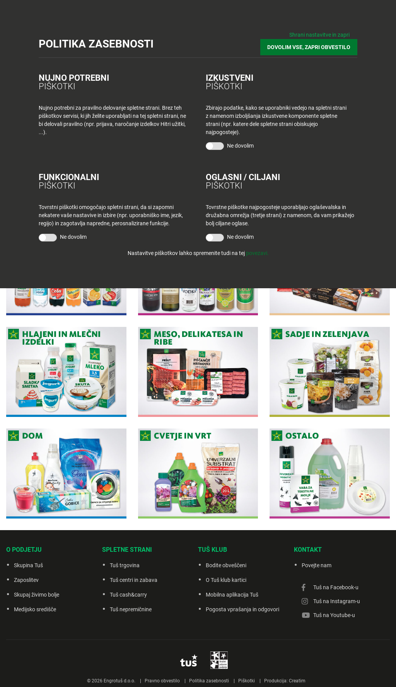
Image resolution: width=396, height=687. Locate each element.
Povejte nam (316, 565)
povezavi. (257, 253)
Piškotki (246, 681)
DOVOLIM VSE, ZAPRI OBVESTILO (308, 47)
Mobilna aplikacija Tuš (232, 595)
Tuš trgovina (125, 565)
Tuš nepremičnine (131, 609)
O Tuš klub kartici (226, 580)
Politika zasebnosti (209, 681)
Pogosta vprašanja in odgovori (242, 609)
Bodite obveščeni (226, 565)
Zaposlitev (26, 580)
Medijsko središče (35, 609)
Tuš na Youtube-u (334, 615)
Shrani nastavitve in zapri (319, 35)
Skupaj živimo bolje (36, 595)
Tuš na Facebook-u (335, 587)
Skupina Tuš (28, 565)
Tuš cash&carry (128, 595)
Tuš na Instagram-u (336, 601)
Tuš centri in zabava (133, 580)
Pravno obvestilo (162, 681)
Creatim (297, 681)
